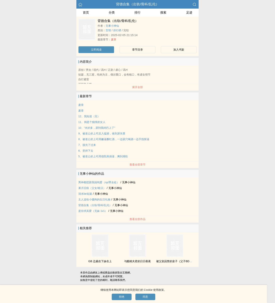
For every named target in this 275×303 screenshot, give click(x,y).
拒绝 (121, 296)
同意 (145, 296)
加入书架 (178, 49)
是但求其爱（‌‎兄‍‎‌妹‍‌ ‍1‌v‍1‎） (92, 210)
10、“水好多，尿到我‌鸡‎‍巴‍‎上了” (96, 127)
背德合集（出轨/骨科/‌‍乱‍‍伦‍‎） (137, 4)
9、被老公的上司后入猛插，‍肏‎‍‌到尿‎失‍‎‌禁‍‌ (101, 133)
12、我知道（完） (89, 116)
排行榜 (117, 30)
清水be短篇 (85, 193)
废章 (113, 39)
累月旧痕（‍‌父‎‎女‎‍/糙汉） (92, 188)
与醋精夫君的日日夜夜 (137, 261)
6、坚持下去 (85, 150)
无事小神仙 (112, 25)
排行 (137, 12)
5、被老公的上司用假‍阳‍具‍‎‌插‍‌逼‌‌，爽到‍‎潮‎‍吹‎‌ (103, 156)
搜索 (163, 12)
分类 (112, 12)
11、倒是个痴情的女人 (91, 122)
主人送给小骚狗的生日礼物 (94, 199)
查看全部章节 (137, 164)
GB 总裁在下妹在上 (100, 261)
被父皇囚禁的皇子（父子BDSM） (176, 261)
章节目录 (137, 49)
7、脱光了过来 (87, 144)
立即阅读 (96, 49)
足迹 (189, 12)
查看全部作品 (137, 219)
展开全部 (137, 87)
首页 (86, 12)
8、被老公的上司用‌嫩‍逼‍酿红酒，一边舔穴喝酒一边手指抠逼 (113, 139)
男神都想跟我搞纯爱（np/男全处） (98, 182)
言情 (108, 30)
